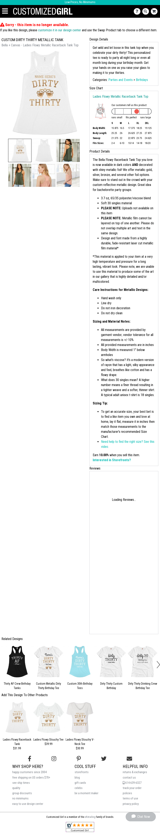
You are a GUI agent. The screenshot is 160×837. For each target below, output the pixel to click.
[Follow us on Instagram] (53, 759)
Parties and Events (120, 80)
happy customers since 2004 (29, 772)
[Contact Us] (138, 11)
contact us (129, 777)
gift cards (80, 783)
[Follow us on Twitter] (103, 759)
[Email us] (129, 759)
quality (16, 788)
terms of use (130, 798)
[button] (19, 150)
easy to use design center (27, 804)
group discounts (22, 793)
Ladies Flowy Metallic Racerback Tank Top (120, 96)
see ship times (21, 783)
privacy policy (131, 804)
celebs (78, 788)
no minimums (20, 798)
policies (127, 793)
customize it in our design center (59, 30)
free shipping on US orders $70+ (31, 777)
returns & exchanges (135, 772)
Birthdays (142, 80)
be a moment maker (86, 793)
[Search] (146, 11)
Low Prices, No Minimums (80, 2)
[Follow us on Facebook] (29, 759)
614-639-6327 (132, 783)
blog (77, 777)
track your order (132, 788)
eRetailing (90, 816)
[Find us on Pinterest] (79, 759)
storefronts (82, 772)
